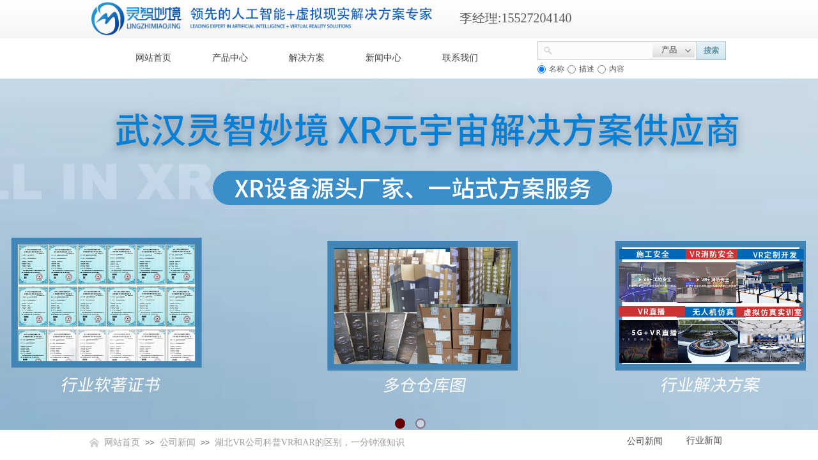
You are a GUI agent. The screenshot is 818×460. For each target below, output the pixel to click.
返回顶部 (762, 383)
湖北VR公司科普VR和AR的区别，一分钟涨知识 (309, 442)
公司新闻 (178, 442)
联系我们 (460, 58)
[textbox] (602, 49)
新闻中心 (383, 58)
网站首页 (153, 58)
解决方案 (307, 58)
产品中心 (230, 58)
